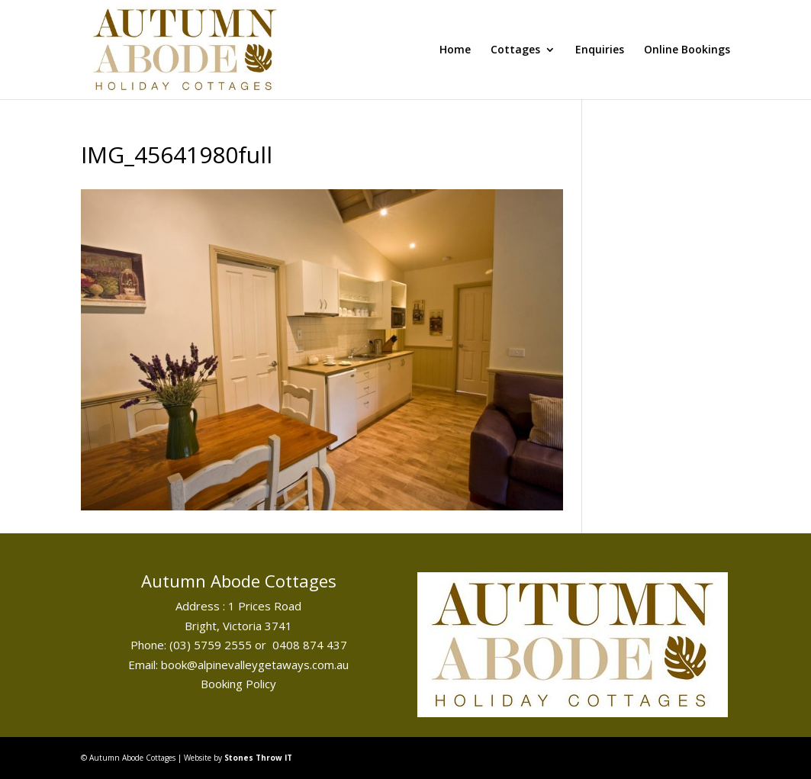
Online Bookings (687, 50)
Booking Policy (238, 683)
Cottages (515, 50)
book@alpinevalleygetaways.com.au (255, 664)
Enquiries (599, 50)
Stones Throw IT (258, 757)
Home (455, 50)
